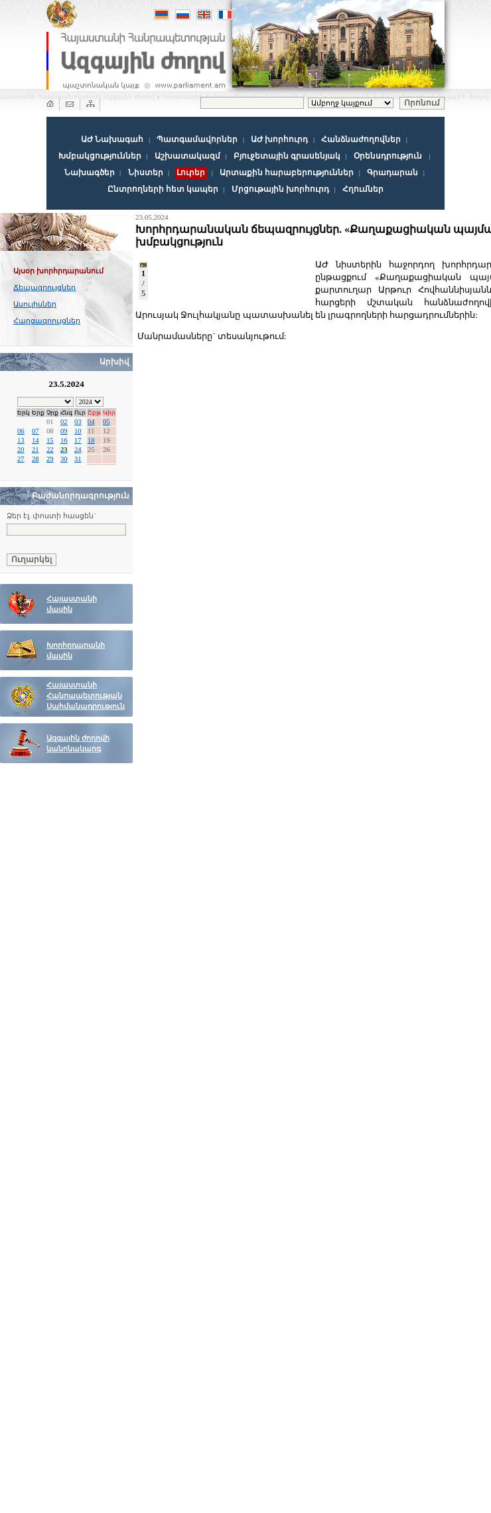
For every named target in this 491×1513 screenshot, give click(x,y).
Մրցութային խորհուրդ (280, 189)
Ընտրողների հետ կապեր (162, 189)
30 (64, 459)
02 (64, 421)
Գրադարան (392, 172)
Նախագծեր (89, 172)
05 (106, 421)
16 (64, 440)
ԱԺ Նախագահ (112, 139)
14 (35, 440)
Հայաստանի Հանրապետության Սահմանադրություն (85, 696)
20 (21, 449)
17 (78, 440)
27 (21, 459)
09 (64, 431)
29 (50, 459)
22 (50, 449)
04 (91, 421)
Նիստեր (145, 172)
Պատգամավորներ (197, 139)
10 (78, 431)
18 (91, 440)
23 (64, 449)
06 (21, 431)
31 (78, 459)
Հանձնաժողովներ (361, 139)
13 (21, 440)
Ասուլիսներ (34, 304)
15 (50, 440)
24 (78, 449)
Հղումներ (363, 189)
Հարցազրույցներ (46, 320)
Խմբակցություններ (99, 156)
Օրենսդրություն (388, 156)
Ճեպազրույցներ (44, 287)
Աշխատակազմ (187, 156)
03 (78, 421)
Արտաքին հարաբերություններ (287, 172)
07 (35, 431)
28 (35, 459)
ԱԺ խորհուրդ (279, 139)
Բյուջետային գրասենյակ (287, 156)
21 (35, 449)
